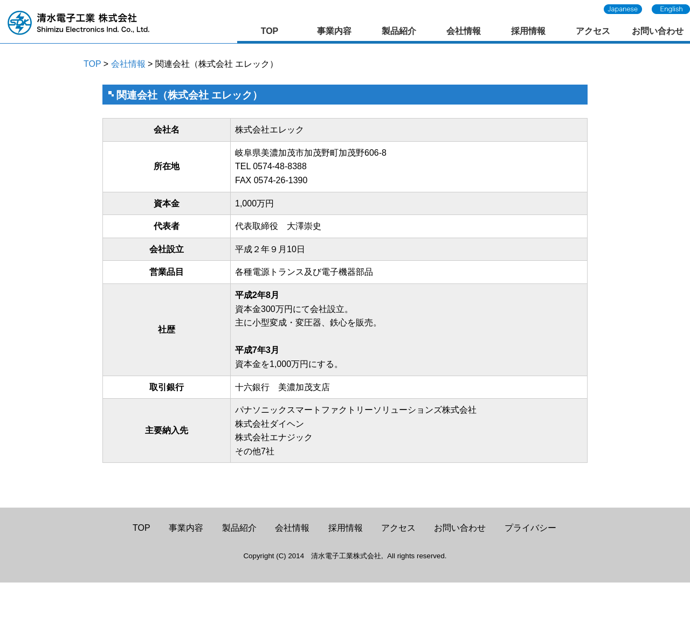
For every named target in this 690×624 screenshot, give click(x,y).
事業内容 (334, 31)
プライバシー (530, 527)
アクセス (593, 31)
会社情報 (463, 31)
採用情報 (528, 31)
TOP (270, 31)
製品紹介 (399, 31)
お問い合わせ (658, 31)
